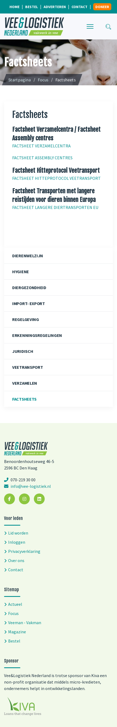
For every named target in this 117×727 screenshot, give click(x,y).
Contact (79, 6)
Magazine (17, 631)
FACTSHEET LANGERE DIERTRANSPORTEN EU (55, 207)
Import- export (28, 303)
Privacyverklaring (24, 551)
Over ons (16, 560)
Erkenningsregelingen (37, 335)
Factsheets (24, 399)
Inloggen (16, 542)
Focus (13, 613)
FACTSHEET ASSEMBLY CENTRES (42, 157)
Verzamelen (24, 383)
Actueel (15, 604)
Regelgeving (25, 319)
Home (14, 6)
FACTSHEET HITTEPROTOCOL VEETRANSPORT (56, 178)
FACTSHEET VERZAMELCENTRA (41, 145)
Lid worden (18, 533)
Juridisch (22, 351)
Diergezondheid (29, 287)
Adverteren (55, 6)
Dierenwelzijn (27, 255)
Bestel (31, 6)
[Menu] (90, 26)
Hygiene (20, 271)
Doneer (102, 6)
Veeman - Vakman (24, 622)
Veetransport (27, 367)
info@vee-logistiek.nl (30, 486)
